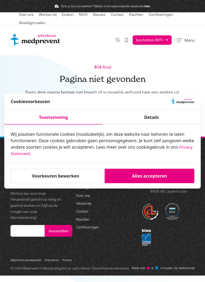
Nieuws (99, 14)
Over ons (26, 14)
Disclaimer (54, 260)
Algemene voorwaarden (27, 260)
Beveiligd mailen (32, 22)
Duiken (68, 14)
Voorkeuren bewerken (55, 176)
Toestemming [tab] (53, 117)
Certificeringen (161, 14)
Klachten (136, 14)
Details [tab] (151, 117)
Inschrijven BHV (145, 40)
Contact (117, 14)
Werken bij (48, 14)
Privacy (69, 260)
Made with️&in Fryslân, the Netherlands (44, 274)
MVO (83, 14)
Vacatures (84, 203)
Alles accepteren (149, 176)
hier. (147, 6)
